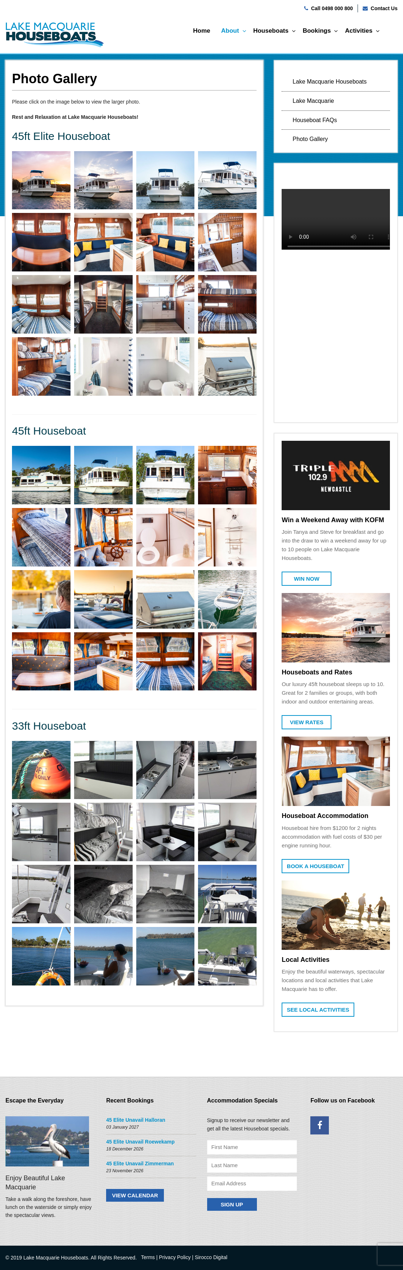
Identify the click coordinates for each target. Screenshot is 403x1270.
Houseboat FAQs (315, 120)
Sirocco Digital (211, 1257)
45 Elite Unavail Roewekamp (140, 1142)
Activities (358, 30)
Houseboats (271, 30)
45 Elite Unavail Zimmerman (140, 1163)
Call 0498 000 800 (332, 8)
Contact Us (384, 8)
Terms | (149, 1257)
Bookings (317, 30)
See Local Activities (318, 1010)
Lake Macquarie (313, 101)
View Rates (306, 722)
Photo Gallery (310, 139)
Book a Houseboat (315, 866)
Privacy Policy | (176, 1257)
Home (201, 30)
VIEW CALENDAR (135, 1195)
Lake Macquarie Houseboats (330, 81)
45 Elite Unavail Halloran (135, 1120)
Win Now (306, 579)
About (230, 30)
